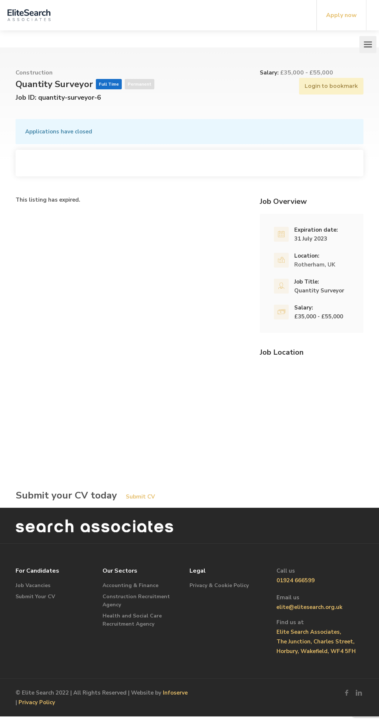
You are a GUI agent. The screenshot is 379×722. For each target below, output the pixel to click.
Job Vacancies (33, 585)
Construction (34, 73)
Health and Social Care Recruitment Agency (132, 619)
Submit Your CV (35, 596)
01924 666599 (295, 580)
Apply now (341, 15)
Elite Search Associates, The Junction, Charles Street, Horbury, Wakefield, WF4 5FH (316, 641)
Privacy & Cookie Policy (219, 585)
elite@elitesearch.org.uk (309, 607)
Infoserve (175, 692)
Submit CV (140, 496)
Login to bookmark (331, 86)
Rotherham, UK (314, 264)
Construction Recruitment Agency (136, 600)
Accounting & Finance (130, 585)
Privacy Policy (37, 702)
